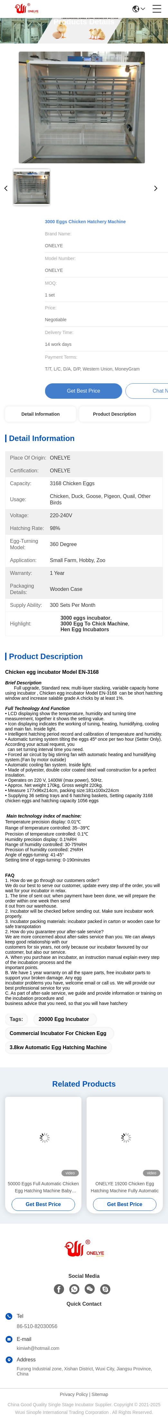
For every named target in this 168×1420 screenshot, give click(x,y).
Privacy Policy (74, 1394)
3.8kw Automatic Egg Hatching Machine (58, 1047)
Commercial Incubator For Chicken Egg (58, 1033)
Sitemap (100, 1394)
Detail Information (40, 414)
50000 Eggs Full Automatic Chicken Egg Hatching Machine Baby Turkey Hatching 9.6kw (43, 1187)
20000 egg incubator (64, 1019)
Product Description (114, 414)
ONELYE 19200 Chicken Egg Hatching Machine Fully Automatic (125, 1187)
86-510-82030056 (37, 1326)
